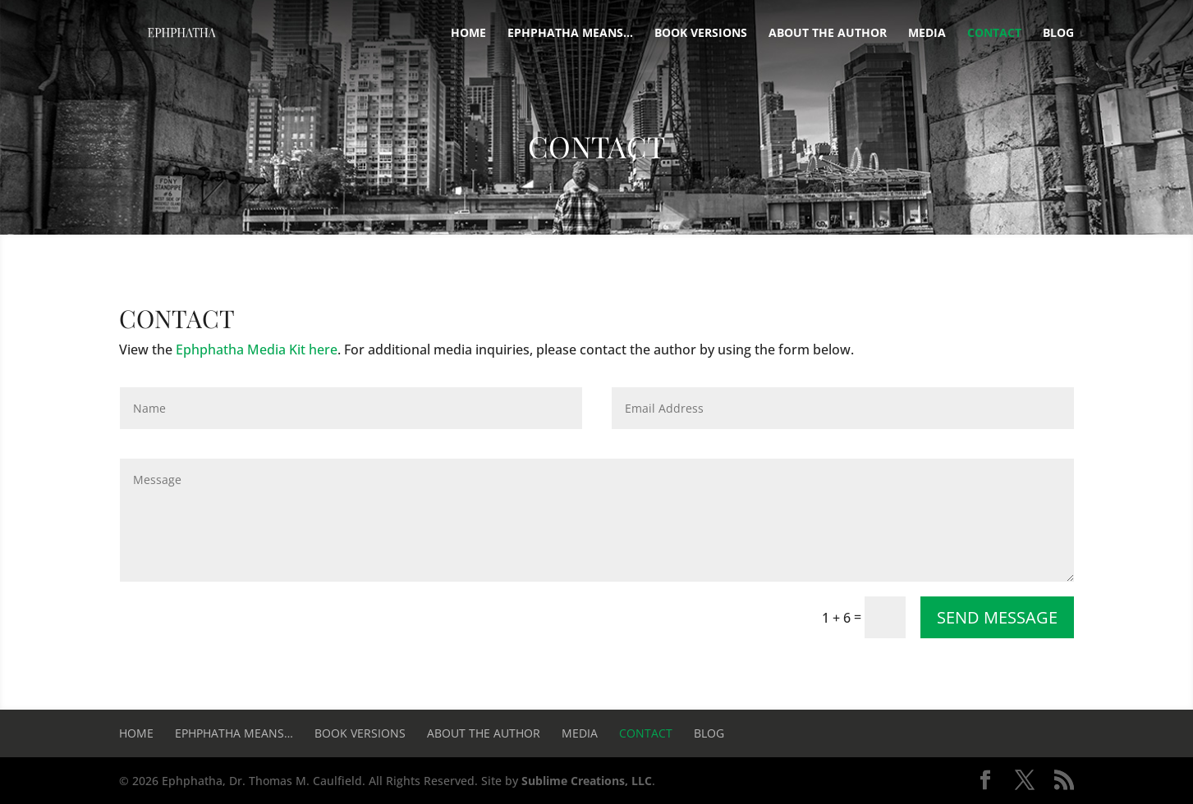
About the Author (828, 33)
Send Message (997, 617)
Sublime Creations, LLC (586, 780)
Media (927, 33)
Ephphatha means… (570, 33)
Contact (994, 33)
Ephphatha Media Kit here (256, 349)
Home (468, 33)
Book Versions (700, 33)
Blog (1058, 33)
